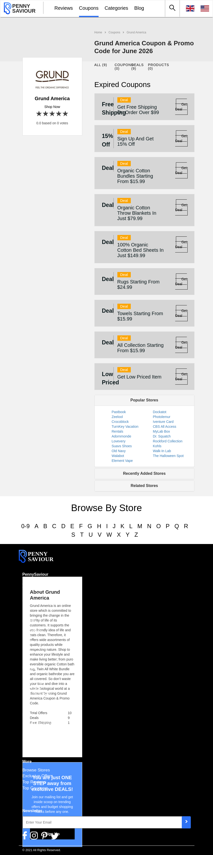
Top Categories (36, 741)
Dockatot (159, 412)
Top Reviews (34, 781)
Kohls (157, 446)
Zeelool (117, 417)
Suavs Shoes (122, 446)
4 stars (59, 114)
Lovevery (119, 441)
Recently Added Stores (144, 473)
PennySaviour (35, 574)
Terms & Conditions (40, 588)
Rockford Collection (168, 441)
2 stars (45, 114)
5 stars (65, 114)
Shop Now (52, 107)
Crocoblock (120, 422)
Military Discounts (39, 735)
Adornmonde (121, 436)
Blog (139, 8)
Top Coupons (34, 788)
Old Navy (119, 451)
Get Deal (181, 106)
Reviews (63, 8)
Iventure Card (163, 422)
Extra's (28, 715)
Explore (29, 621)
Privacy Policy (35, 594)
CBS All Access (164, 426)
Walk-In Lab (162, 451)
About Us (31, 582)
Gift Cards (31, 629)
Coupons (89, 8)
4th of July (32, 688)
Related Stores (144, 486)
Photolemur (162, 417)
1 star (39, 114)
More (27, 761)
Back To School (36, 694)
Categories (116, 8)
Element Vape (122, 461)
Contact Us (32, 600)
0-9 (25, 526)
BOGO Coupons (37, 723)
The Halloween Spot (168, 456)
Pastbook (119, 412)
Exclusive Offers (37, 775)
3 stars (52, 114)
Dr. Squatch (162, 436)
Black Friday (34, 682)
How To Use (33, 647)
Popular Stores (144, 400)
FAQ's (28, 641)
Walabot (118, 456)
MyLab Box (161, 431)
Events (28, 668)
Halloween (32, 676)
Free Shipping (35, 729)
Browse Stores (36, 770)
